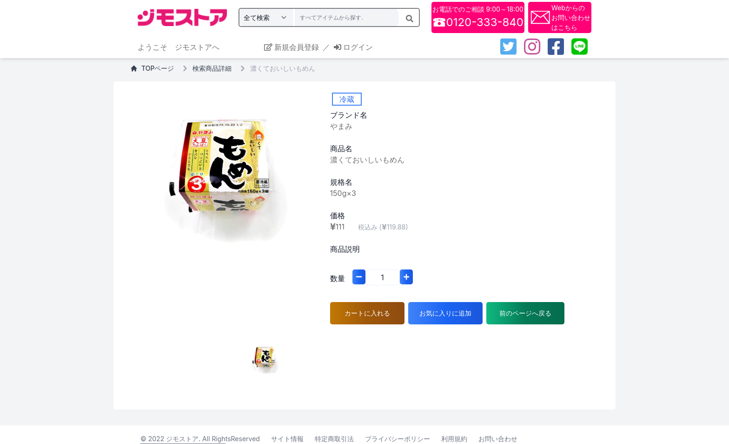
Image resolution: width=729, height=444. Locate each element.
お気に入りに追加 (445, 313)
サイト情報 (287, 439)
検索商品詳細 (212, 68)
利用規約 (454, 439)
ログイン (353, 47)
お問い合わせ (497, 439)
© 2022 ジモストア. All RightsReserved (200, 439)
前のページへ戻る (525, 313)
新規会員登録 (291, 47)
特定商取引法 (334, 439)
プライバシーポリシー (397, 439)
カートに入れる (367, 313)
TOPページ (152, 68)
